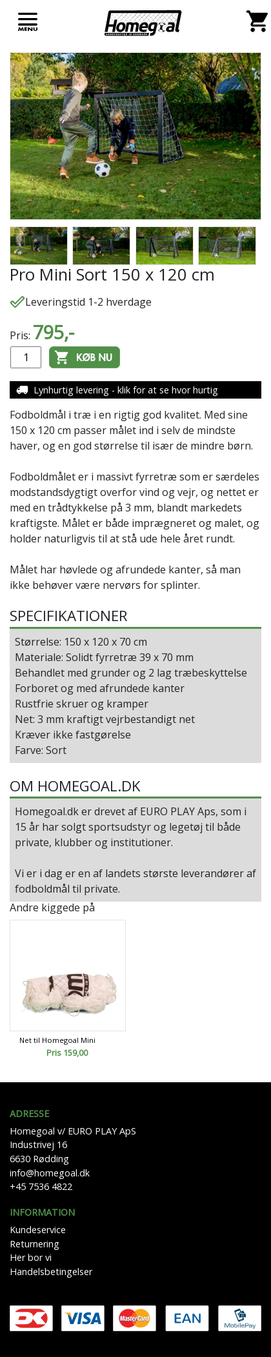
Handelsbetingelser (51, 1271)
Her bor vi (31, 1257)
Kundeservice (38, 1229)
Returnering (34, 1244)
